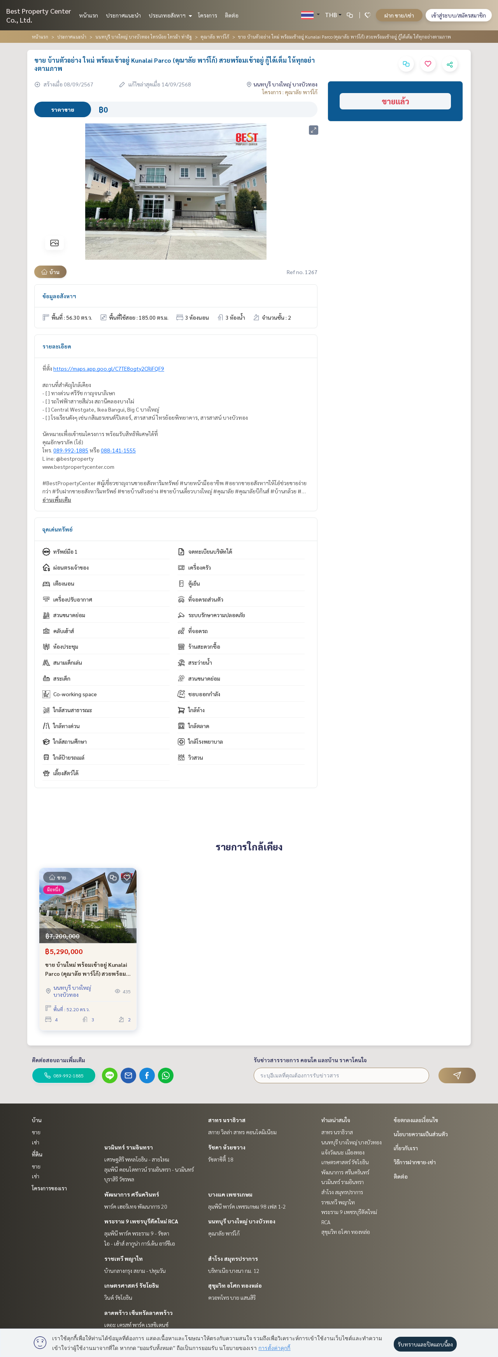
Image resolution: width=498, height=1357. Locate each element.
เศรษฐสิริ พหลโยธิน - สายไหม (136, 1159)
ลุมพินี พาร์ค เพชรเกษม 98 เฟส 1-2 (247, 1206)
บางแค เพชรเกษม (230, 1194)
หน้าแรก (88, 15)
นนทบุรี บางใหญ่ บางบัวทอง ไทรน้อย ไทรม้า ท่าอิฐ (143, 36)
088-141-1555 (118, 450)
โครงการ (207, 15)
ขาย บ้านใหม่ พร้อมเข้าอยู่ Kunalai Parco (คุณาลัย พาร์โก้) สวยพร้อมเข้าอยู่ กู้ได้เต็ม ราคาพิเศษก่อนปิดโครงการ (86, 969)
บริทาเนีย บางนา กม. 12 (234, 1270)
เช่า (35, 1142)
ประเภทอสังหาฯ (169, 15)
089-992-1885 (70, 450)
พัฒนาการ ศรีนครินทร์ (131, 1194)
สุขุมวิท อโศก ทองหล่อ (235, 1285)
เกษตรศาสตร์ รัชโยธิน (131, 1285)
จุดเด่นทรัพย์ (57, 529)
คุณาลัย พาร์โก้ (215, 36)
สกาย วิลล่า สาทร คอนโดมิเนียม (242, 1131)
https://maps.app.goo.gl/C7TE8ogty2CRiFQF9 (108, 368)
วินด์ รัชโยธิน (118, 1297)
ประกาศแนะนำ (123, 15)
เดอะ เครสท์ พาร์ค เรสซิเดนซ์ (136, 1324)
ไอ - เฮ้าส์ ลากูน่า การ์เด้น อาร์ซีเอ (139, 1243)
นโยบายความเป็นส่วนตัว (421, 1133)
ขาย (36, 1131)
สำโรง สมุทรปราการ (233, 1258)
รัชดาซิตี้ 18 (220, 1159)
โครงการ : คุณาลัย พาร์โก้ (289, 91)
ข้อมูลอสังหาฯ (59, 295)
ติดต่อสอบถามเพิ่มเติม (58, 1059)
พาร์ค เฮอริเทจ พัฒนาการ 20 (135, 1206)
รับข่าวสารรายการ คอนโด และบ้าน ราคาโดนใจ (310, 1059)
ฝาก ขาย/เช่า (399, 15)
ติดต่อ (231, 15)
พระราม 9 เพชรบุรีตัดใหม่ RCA (141, 1221)
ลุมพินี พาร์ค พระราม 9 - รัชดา (136, 1233)
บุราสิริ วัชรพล (119, 1179)
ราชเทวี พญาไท (123, 1258)
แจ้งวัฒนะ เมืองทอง (343, 1152)
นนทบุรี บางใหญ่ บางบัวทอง (241, 1221)
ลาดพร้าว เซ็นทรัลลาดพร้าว (138, 1312)
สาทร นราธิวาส (226, 1119)
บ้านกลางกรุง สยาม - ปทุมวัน (135, 1270)
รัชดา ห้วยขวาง (226, 1147)
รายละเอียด (56, 346)
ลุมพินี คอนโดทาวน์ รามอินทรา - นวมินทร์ (149, 1169)
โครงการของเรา (49, 1188)
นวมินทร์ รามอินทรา (128, 1147)
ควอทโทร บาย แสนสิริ (232, 1297)
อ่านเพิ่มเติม (56, 499)
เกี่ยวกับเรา (406, 1147)
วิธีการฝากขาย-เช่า (415, 1161)
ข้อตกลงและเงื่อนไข (416, 1119)
